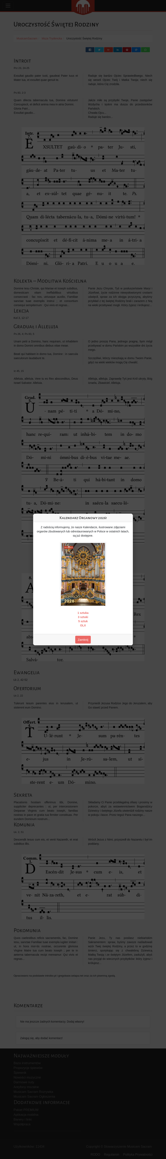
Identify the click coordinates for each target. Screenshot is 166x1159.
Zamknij (83, 639)
